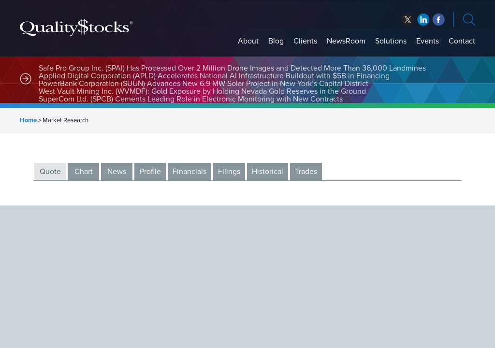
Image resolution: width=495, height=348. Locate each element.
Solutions (391, 41)
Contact (462, 41)
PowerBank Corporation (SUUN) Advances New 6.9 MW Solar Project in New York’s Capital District (203, 83)
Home (28, 120)
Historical (267, 171)
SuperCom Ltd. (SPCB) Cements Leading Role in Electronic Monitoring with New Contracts (191, 99)
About (248, 41)
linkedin (439, 20)
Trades (306, 171)
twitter (408, 20)
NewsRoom (346, 41)
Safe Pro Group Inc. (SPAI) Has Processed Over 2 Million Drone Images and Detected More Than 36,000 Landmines (232, 68)
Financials (189, 171)
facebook (423, 20)
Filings (229, 171)
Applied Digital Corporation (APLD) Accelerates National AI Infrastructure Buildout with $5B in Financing (215, 76)
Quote (50, 171)
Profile (150, 171)
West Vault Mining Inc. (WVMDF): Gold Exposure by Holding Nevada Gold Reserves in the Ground (202, 91)
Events (427, 41)
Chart (83, 171)
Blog (276, 41)
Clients (305, 41)
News (116, 171)
